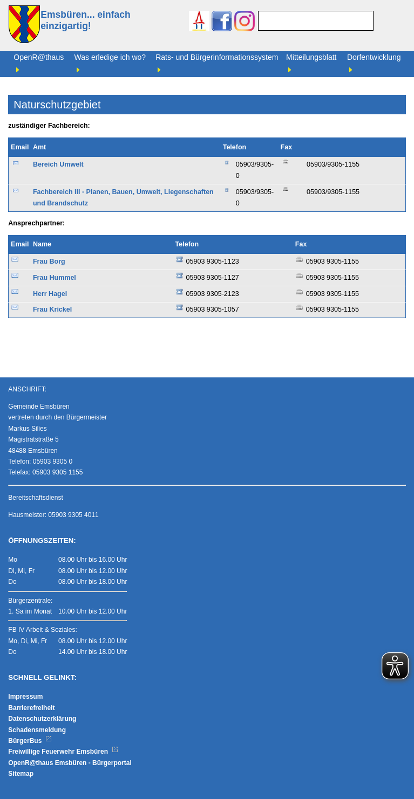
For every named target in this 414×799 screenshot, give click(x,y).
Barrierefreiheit (31, 708)
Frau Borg (49, 261)
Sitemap (20, 773)
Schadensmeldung (37, 730)
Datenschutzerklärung (42, 718)
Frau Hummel (54, 277)
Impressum (25, 696)
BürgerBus (30, 741)
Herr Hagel (50, 294)
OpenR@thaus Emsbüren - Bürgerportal (69, 763)
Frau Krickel (52, 309)
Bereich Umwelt (58, 164)
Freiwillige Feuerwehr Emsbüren (63, 751)
